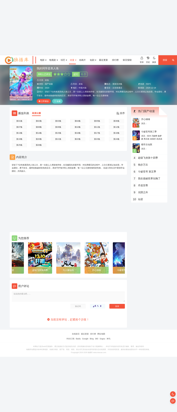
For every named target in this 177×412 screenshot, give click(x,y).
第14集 (39, 133)
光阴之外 (143, 192)
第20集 (39, 139)
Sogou (102, 339)
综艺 (64, 60)
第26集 (39, 145)
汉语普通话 (117, 88)
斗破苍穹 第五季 (147, 171)
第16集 (78, 133)
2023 (47, 88)
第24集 (116, 139)
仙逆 (12, 270)
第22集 (78, 139)
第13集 (19, 133)
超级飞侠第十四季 (148, 157)
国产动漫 (49, 84)
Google (85, 339)
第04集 (78, 121)
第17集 (97, 133)
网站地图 (101, 334)
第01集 (19, 121)
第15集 (58, 133)
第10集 (78, 127)
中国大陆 (82, 88)
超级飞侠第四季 (40, 270)
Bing (92, 339)
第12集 (116, 127)
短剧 (93, 60)
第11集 (97, 127)
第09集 (58, 127)
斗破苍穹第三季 (149, 131)
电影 (43, 60)
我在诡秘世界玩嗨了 (149, 178)
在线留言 (76, 334)
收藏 (57, 101)
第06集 (116, 121)
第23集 (97, 139)
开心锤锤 (96, 270)
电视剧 (53, 60)
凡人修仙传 (68, 270)
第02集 (39, 121)
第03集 (58, 121)
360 (96, 339)
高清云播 (36, 113)
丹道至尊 (143, 185)
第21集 (58, 139)
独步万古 (143, 164)
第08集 (39, 127)
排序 (121, 113)
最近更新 (103, 60)
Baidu (78, 339)
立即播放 (44, 101)
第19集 (19, 139)
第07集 (19, 127)
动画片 (82, 60)
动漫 (73, 60)
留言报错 (127, 60)
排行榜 (115, 60)
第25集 (19, 145)
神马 (108, 339)
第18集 (116, 133)
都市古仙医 (146, 144)
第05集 (97, 121)
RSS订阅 (70, 339)
